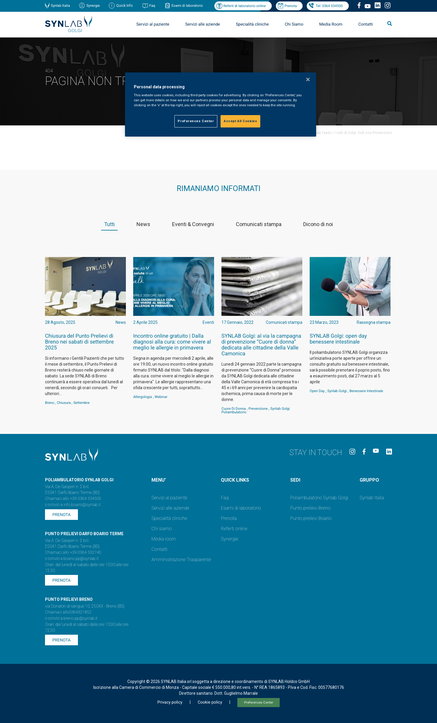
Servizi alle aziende (202, 24)
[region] (220, 104)
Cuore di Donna (233, 409)
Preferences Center (258, 702)
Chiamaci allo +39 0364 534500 (73, 498)
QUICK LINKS (235, 480)
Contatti (365, 24)
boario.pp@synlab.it (81, 558)
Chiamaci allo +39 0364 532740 (73, 552)
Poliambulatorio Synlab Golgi (319, 497)
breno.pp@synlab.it (81, 618)
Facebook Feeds (318, 133)
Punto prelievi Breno (310, 508)
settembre (81, 403)
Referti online (234, 528)
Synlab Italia (60, 6)
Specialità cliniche (252, 24)
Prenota (291, 6)
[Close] (307, 79)
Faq (152, 6)
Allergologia (142, 397)
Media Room (330, 24)
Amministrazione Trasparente (181, 559)
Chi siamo (161, 528)
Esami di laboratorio (187, 6)
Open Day (317, 391)
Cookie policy (210, 702)
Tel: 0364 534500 (329, 6)
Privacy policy (169, 702)
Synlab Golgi (337, 391)
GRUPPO (369, 480)
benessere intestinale (366, 391)
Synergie (93, 6)
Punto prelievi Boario (310, 518)
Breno (49, 403)
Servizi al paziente (152, 24)
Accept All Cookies (240, 121)
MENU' (158, 480)
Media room (163, 539)
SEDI (295, 480)
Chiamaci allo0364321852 (68, 612)
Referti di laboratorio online (244, 6)
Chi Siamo (294, 24)
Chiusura (64, 403)
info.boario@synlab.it (82, 505)
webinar (161, 397)
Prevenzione (258, 409)
